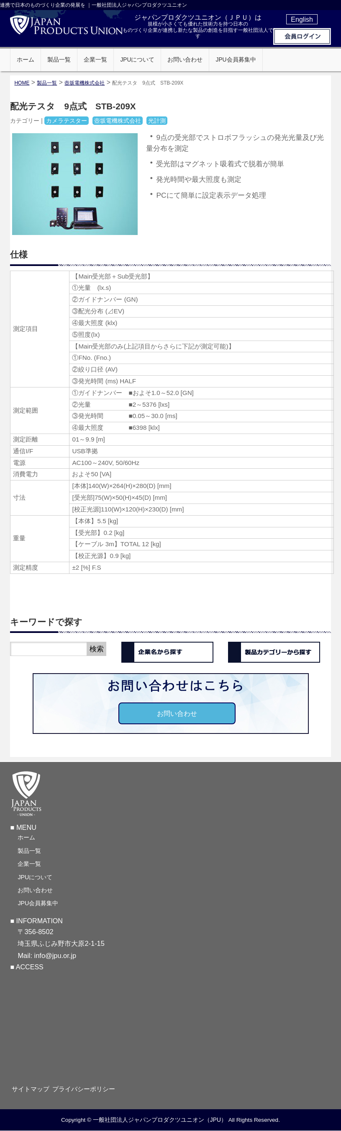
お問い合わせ (177, 713)
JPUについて (35, 876)
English (302, 19)
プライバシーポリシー (91, 1088)
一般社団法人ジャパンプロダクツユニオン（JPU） (160, 1119)
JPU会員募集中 (38, 902)
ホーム (26, 836)
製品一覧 (29, 850)
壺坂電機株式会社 (84, 83)
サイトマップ (35, 1088)
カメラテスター (66, 120)
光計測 (157, 120)
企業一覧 (29, 863)
